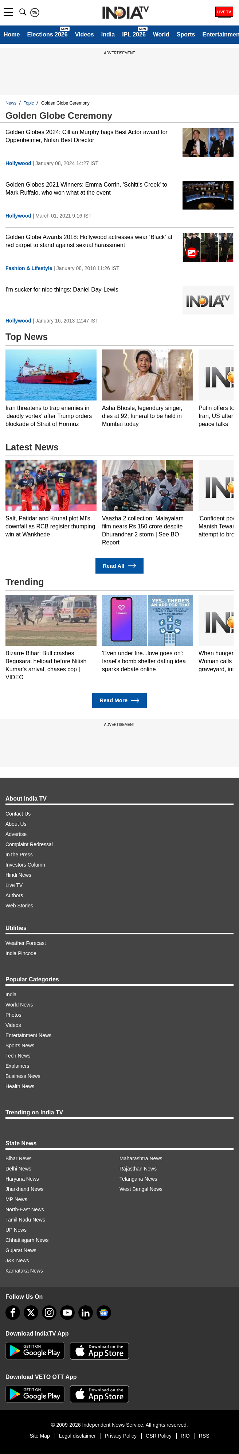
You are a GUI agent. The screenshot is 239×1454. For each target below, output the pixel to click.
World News (19, 1005)
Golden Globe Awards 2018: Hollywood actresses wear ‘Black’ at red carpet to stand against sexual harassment (88, 241)
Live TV (14, 885)
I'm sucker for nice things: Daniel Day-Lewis (61, 289)
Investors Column (25, 865)
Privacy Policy (121, 1436)
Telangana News (138, 1179)
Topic (29, 103)
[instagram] (49, 1312)
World (161, 34)
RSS (204, 1436)
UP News (16, 1230)
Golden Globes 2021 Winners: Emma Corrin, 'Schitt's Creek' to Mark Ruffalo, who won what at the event (86, 188)
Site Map (40, 1436)
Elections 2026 (47, 34)
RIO (185, 1436)
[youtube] (67, 1312)
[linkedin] (85, 1312)
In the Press (19, 854)
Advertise (16, 834)
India (108, 34)
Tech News (17, 1056)
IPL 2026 (134, 34)
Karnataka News (24, 1271)
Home (12, 34)
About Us (16, 824)
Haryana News (22, 1179)
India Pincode (20, 953)
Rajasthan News (138, 1169)
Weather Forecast (25, 943)
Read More (119, 700)
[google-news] (104, 1312)
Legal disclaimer (77, 1436)
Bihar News (18, 1158)
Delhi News (18, 1169)
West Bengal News (141, 1189)
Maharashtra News (141, 1158)
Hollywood (18, 163)
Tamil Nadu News (25, 1220)
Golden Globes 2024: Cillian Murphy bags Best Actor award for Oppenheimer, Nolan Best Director (86, 136)
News (10, 103)
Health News (19, 1086)
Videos (84, 34)
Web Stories (19, 905)
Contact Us (18, 814)
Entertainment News (28, 1035)
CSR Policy (159, 1436)
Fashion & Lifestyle (28, 268)
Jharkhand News (24, 1189)
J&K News (17, 1260)
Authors (14, 895)
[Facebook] (12, 1312)
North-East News (24, 1209)
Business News (22, 1076)
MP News (16, 1199)
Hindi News (18, 875)
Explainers (17, 1066)
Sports (186, 34)
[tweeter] (31, 1312)
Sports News (19, 1045)
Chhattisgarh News (26, 1240)
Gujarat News (20, 1250)
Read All (119, 566)
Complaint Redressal (29, 844)
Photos (13, 1015)
